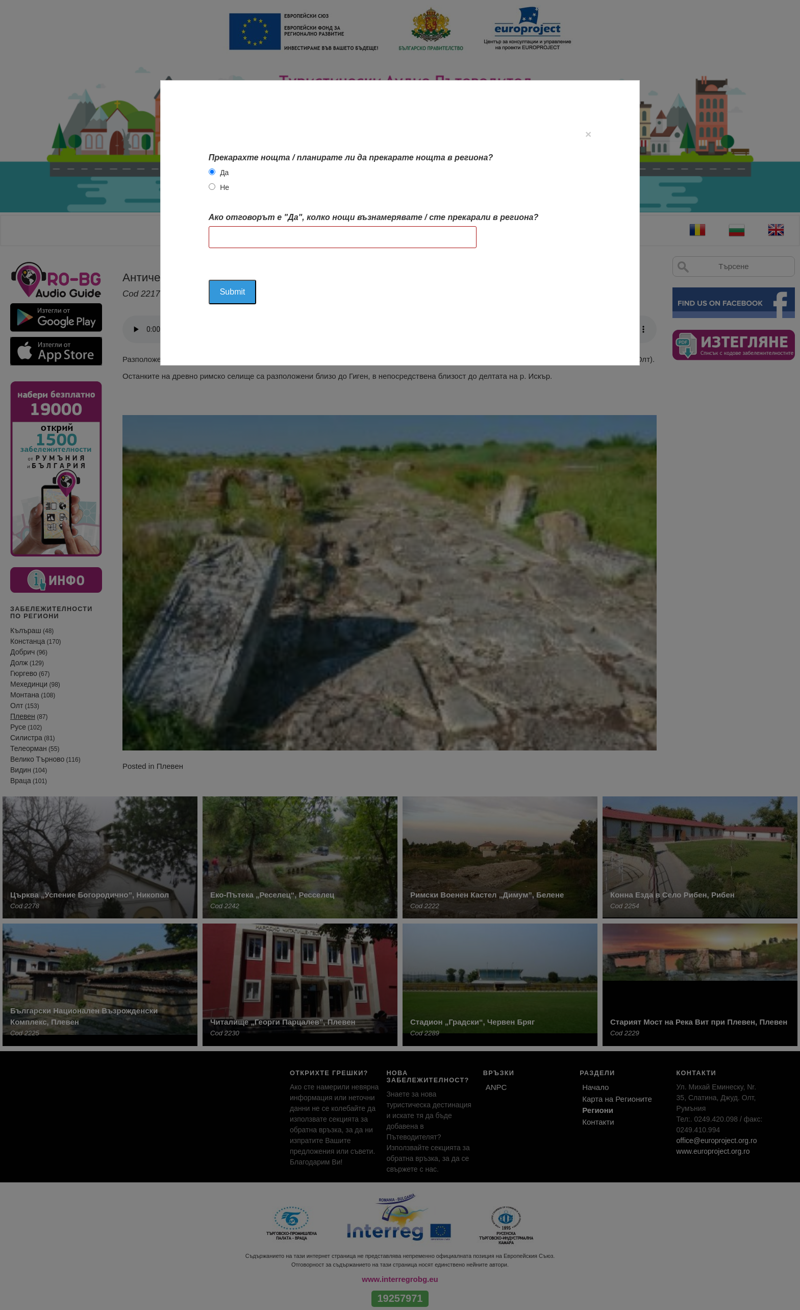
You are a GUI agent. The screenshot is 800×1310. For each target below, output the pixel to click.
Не (224, 187)
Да (224, 172)
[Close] (588, 134)
